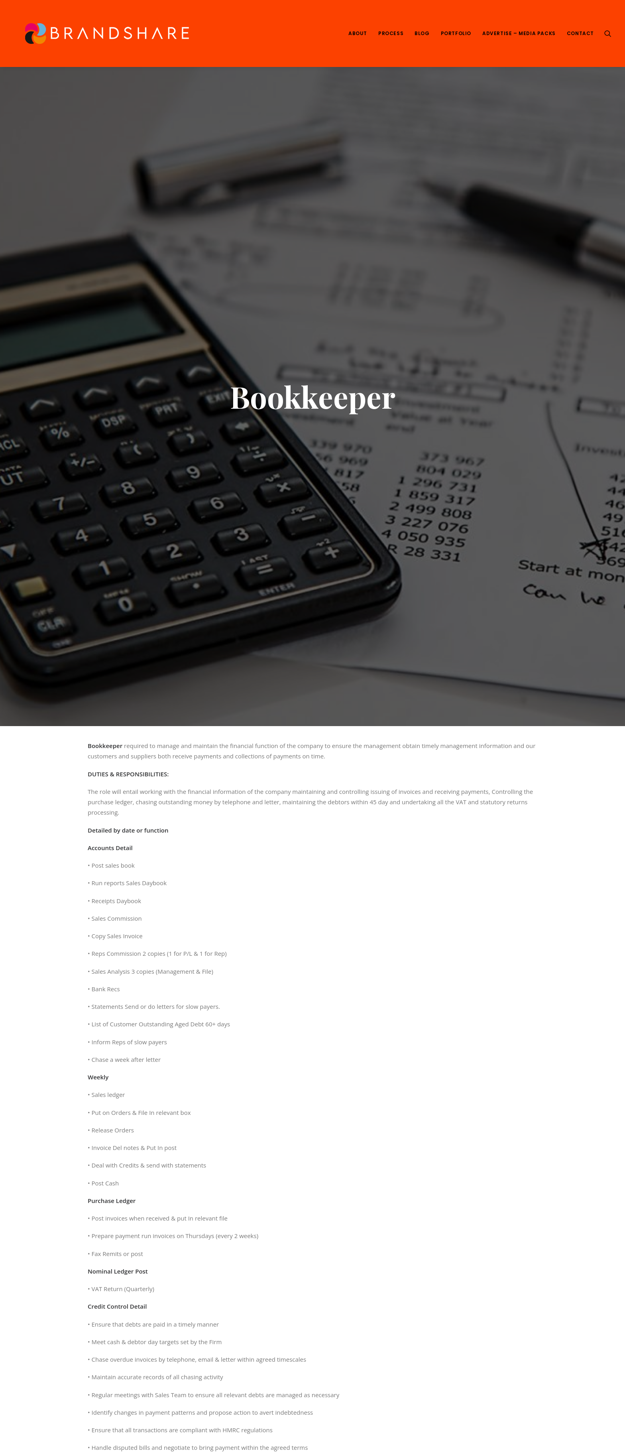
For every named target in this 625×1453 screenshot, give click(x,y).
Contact (580, 33)
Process (390, 33)
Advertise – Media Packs (519, 33)
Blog (422, 33)
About (357, 33)
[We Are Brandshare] (104, 33)
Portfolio (456, 33)
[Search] (607, 33)
